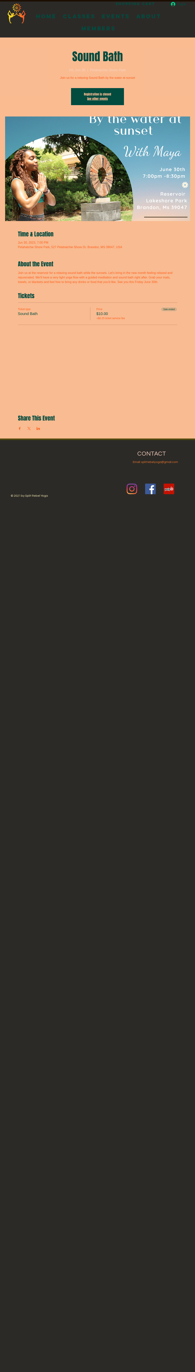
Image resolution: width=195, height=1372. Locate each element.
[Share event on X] (29, 428)
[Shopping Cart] (135, 4)
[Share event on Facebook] (20, 428)
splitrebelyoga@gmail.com (159, 462)
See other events (97, 99)
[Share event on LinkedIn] (38, 428)
